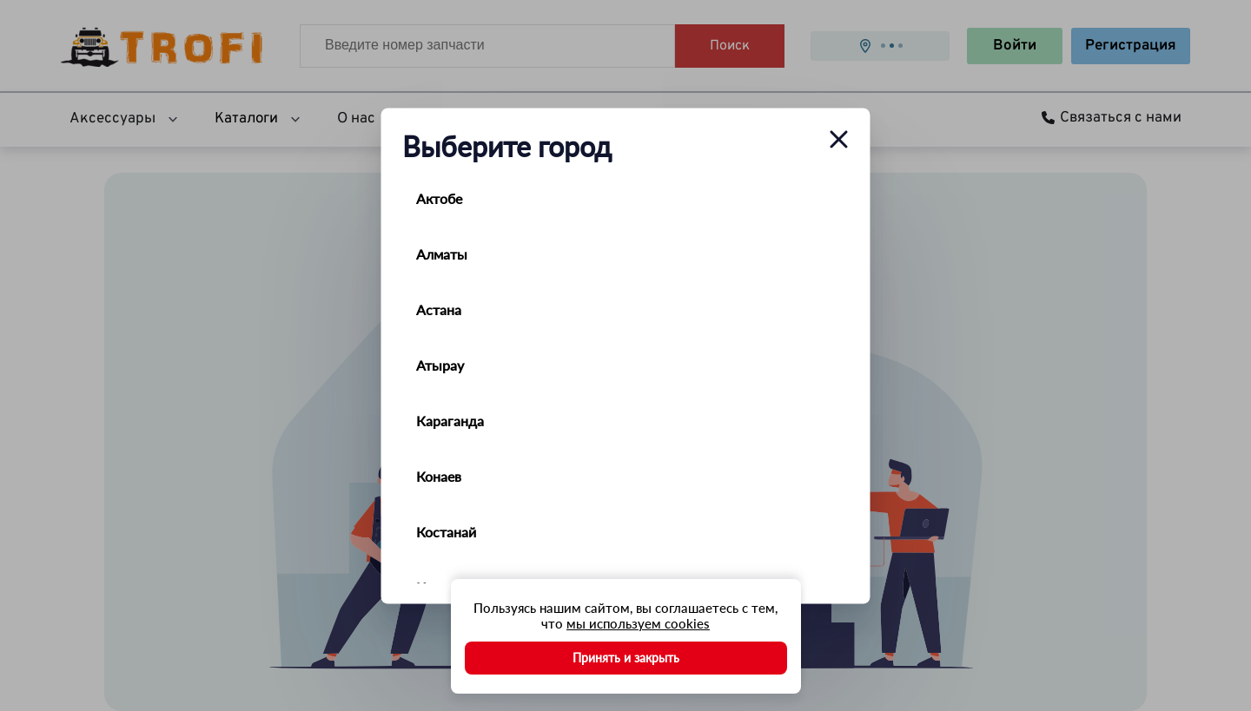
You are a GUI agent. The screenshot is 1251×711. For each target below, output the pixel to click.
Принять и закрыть (626, 657)
